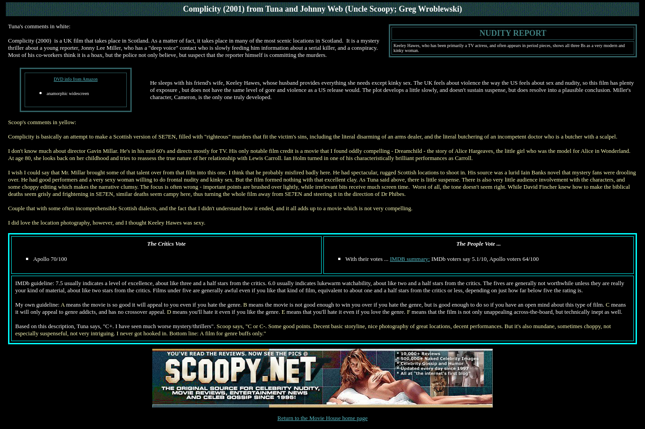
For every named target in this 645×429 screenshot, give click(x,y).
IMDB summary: (410, 259)
